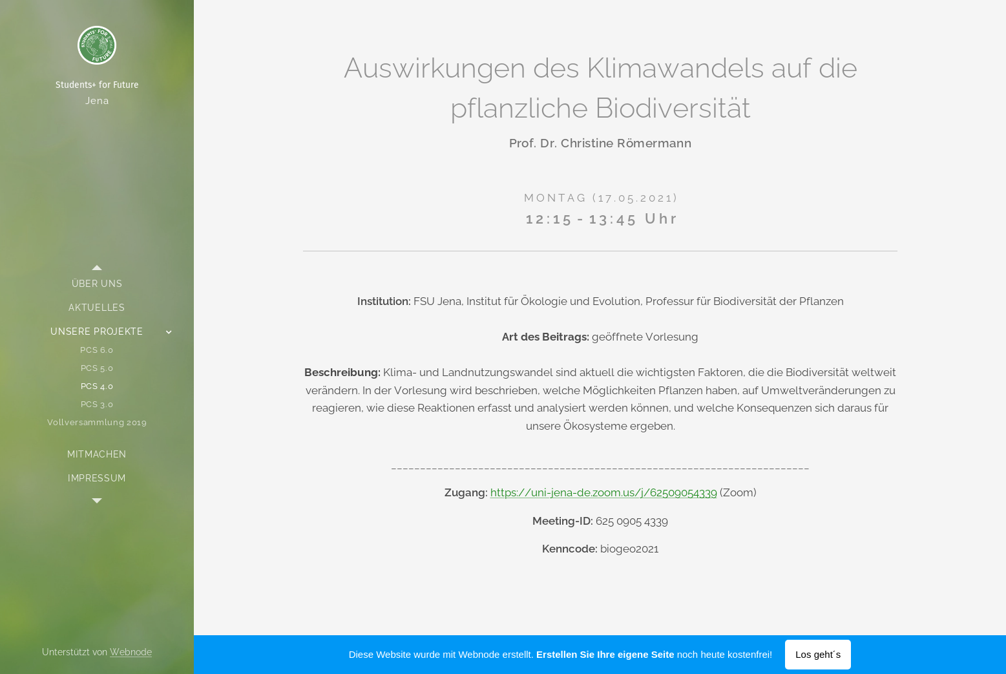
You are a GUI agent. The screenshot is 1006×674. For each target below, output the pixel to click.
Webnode (131, 652)
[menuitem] (97, 284)
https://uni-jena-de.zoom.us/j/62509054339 (603, 492)
